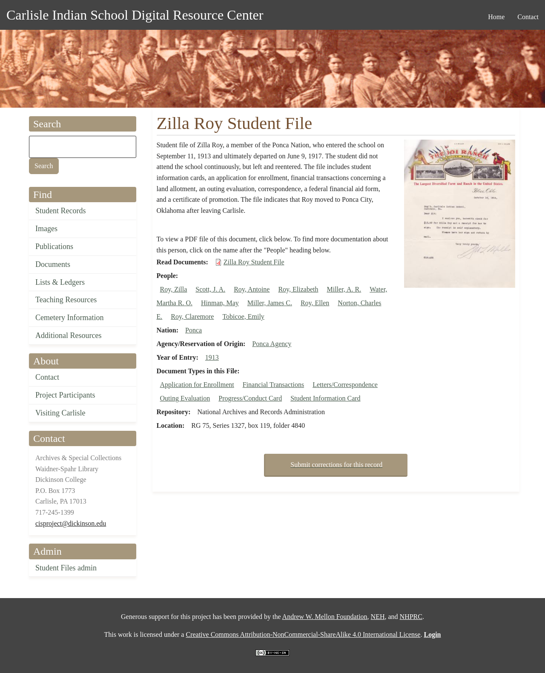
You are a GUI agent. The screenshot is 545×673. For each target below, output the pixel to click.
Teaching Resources (66, 299)
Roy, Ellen (315, 302)
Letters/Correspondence (345, 384)
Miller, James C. (269, 302)
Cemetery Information (69, 317)
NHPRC (411, 616)
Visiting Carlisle (60, 413)
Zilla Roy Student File (254, 262)
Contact (47, 377)
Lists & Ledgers (60, 282)
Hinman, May (220, 302)
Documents (52, 264)
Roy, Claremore (192, 316)
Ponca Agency (271, 343)
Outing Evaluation (185, 398)
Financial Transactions (273, 384)
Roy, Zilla (173, 289)
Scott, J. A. (210, 289)
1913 (212, 357)
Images (46, 228)
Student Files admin (66, 568)
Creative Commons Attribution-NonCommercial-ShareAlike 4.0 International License (303, 634)
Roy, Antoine (252, 289)
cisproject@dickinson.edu (70, 523)
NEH (378, 616)
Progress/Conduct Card (250, 398)
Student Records (60, 210)
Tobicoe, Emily (243, 316)
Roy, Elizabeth (298, 289)
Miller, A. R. (344, 289)
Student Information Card (325, 398)
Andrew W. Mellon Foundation (324, 616)
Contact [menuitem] (528, 16)
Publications (54, 246)
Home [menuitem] (496, 16)
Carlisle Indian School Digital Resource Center (134, 15)
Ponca (193, 330)
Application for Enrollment (197, 384)
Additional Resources (68, 335)
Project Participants (65, 395)
